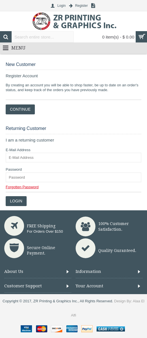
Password (14, 169)
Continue (20, 109)
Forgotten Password (22, 187)
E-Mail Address (18, 150)
